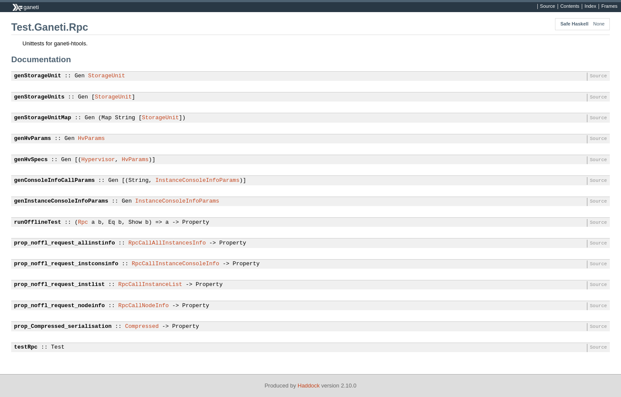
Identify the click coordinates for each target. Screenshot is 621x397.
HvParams (91, 139)
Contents (569, 6)
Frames (609, 6)
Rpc (83, 222)
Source (547, 6)
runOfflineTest (37, 222)
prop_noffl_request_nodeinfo (59, 306)
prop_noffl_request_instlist (59, 285)
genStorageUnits (39, 97)
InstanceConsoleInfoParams (197, 180)
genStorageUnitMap (43, 118)
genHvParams (32, 139)
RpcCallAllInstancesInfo (167, 243)
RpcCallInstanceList (150, 285)
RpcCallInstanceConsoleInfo (176, 264)
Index (590, 6)
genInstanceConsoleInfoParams (61, 201)
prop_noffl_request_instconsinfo (66, 264)
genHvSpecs (31, 160)
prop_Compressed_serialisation (63, 326)
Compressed (142, 326)
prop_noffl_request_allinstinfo (64, 243)
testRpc (26, 347)
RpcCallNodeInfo (143, 306)
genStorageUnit (37, 76)
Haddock (309, 385)
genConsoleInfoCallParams (54, 180)
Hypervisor (98, 160)
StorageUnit (106, 76)
